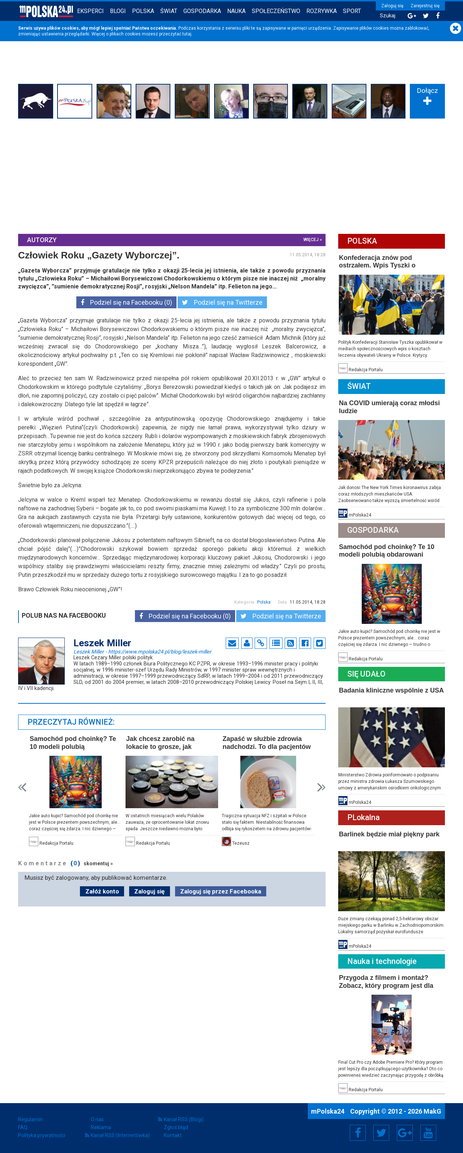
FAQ (22, 1127)
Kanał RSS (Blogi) (184, 1119)
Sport (352, 11)
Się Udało (366, 673)
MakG (432, 1111)
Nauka (236, 11)
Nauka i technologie (382, 961)
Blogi (118, 11)
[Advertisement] (231, 175)
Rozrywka (321, 11)
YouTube (428, 1132)
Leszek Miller (142, 651)
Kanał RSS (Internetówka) (120, 1135)
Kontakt (173, 1135)
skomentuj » (98, 863)
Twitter (381, 1132)
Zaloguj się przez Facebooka (220, 891)
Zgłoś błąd (176, 1127)
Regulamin (30, 1119)
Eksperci (90, 11)
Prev (22, 787)
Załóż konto (102, 891)
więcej (311, 239)
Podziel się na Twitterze (222, 302)
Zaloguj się (392, 5)
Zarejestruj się (425, 5)
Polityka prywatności (41, 1135)
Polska (143, 11)
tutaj (186, 34)
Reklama (101, 1127)
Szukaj (387, 16)
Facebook (358, 1132)
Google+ (405, 1132)
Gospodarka (202, 11)
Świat (168, 11)
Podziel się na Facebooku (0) (126, 302)
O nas (97, 1119)
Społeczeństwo (276, 11)
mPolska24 (328, 1111)
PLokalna (363, 817)
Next (321, 787)
